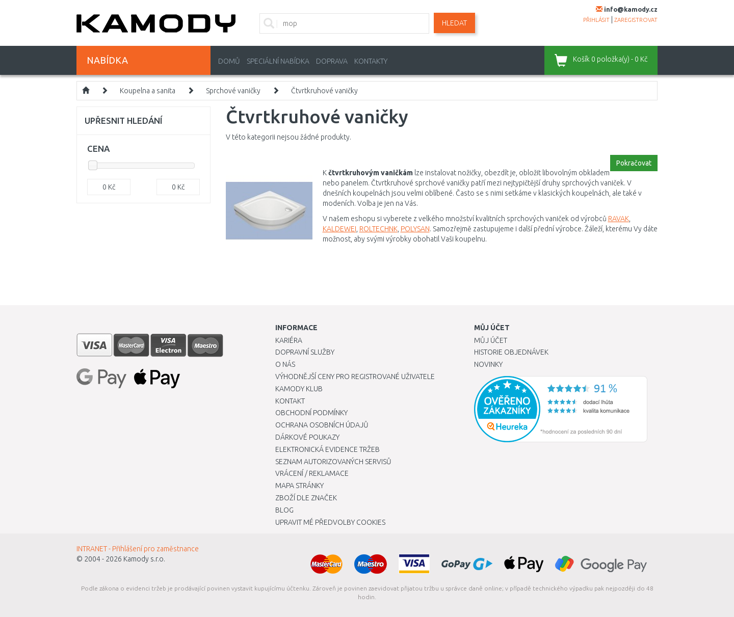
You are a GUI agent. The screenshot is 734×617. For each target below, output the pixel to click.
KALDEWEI (339, 229)
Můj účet (490, 340)
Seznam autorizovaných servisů (333, 462)
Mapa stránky (299, 485)
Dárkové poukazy (307, 437)
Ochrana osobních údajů (322, 425)
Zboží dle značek (306, 498)
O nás (285, 364)
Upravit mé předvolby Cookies (330, 522)
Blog (284, 510)
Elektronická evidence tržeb (327, 449)
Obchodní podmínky (311, 413)
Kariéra (288, 340)
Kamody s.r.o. (144, 559)
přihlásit (596, 20)
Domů (229, 61)
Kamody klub (299, 389)
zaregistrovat (636, 20)
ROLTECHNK (378, 229)
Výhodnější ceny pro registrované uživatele (355, 376)
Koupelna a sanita (147, 91)
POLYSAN (415, 229)
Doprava (332, 61)
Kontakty (370, 61)
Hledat (454, 23)
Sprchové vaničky (233, 91)
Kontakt (290, 401)
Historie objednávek (511, 352)
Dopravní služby (304, 352)
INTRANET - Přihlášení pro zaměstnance (137, 549)
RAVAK (618, 218)
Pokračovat (633, 163)
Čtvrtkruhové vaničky (324, 91)
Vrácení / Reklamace (312, 473)
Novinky (488, 364)
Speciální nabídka (278, 61)
